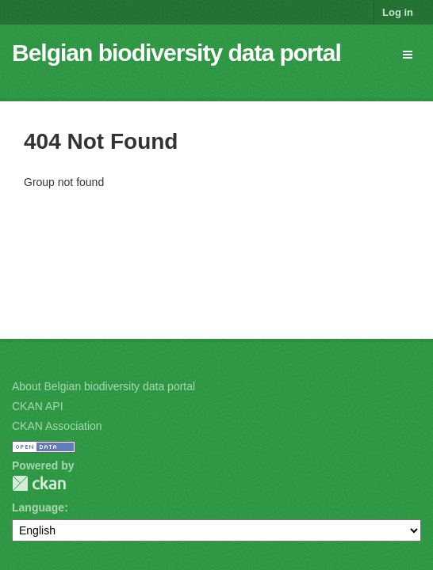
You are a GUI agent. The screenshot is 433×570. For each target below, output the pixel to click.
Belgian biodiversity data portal (176, 53)
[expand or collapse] (407, 54)
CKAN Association (57, 426)
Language (38, 507)
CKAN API (37, 406)
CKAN (39, 483)
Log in (397, 12)
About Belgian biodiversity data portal (103, 386)
